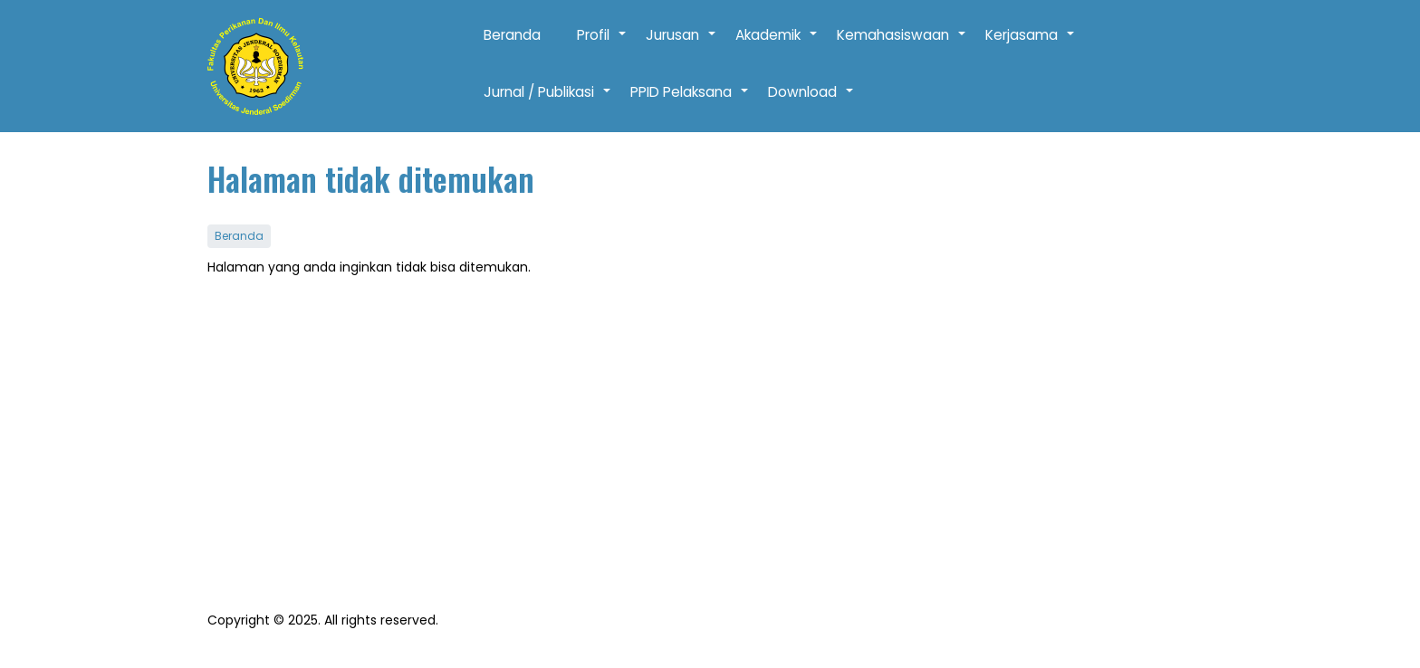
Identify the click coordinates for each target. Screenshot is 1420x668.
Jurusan (681, 44)
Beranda (512, 34)
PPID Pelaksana (690, 101)
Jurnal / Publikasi (548, 101)
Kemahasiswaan (902, 44)
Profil (602, 44)
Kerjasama (1030, 44)
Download (811, 101)
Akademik (777, 44)
